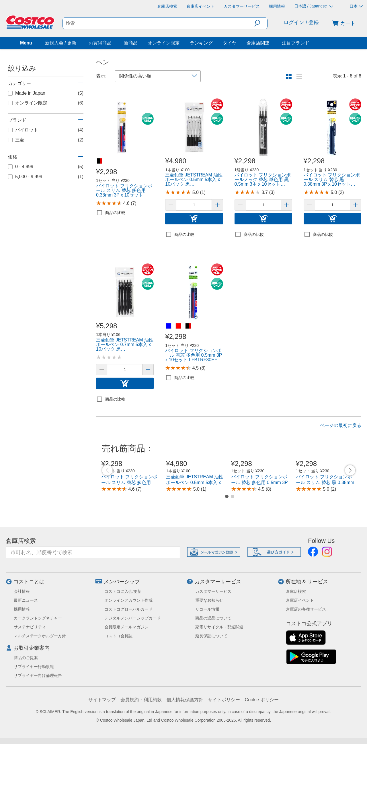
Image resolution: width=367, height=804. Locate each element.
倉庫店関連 (258, 42)
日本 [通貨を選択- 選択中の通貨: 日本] (356, 6)
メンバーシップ (122, 642)
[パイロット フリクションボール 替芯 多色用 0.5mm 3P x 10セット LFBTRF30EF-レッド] (178, 326)
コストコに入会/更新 (123, 651)
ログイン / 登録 (301, 22)
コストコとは (28, 642)
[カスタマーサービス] (242, 6)
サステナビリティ (30, 687)
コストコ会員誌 (118, 696)
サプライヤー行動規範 (34, 727)
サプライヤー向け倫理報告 (38, 735)
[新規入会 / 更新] (77, 43)
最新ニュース (26, 660)
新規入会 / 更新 (60, 42)
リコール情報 (207, 669)
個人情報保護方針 (185, 760)
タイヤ (230, 42)
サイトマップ (102, 760)
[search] (159, 23)
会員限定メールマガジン (126, 687)
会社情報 (22, 651)
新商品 (131, 42)
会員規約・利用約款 (141, 760)
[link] (125, 127)
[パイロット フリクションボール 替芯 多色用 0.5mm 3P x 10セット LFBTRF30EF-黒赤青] (188, 326)
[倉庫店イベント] (200, 6)
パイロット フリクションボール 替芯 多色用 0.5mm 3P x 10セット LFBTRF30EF (259, 543)
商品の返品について (213, 678)
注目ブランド (295, 42)
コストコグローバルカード (128, 669)
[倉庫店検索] (167, 6)
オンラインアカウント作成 (128, 660)
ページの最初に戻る (340, 425)
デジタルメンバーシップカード (132, 678)
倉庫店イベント (300, 660)
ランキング (201, 42)
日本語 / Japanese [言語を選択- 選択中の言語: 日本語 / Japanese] (313, 6)
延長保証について (211, 696)
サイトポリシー (224, 760)
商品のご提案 (26, 718)
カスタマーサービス (218, 642)
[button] (260, 23)
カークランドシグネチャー (38, 678)
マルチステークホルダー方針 (40, 696)
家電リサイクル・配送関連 (219, 687)
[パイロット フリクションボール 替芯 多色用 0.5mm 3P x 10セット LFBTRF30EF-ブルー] (169, 326)
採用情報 (22, 669)
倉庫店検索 (21, 601)
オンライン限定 (164, 42)
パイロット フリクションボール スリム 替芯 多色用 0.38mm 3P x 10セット (129, 543)
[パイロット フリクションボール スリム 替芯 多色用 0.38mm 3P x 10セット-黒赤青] (100, 161)
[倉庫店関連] (271, 43)
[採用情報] (277, 6)
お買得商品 (100, 42)
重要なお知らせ (209, 660)
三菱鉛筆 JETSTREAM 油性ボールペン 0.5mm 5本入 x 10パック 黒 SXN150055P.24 (196, 543)
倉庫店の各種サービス (306, 669)
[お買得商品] (113, 43)
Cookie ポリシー (262, 760)
